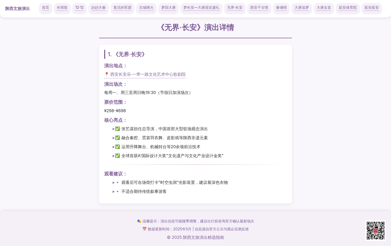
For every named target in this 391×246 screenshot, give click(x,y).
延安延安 (372, 7)
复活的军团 (122, 7)
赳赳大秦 (98, 7)
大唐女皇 (324, 7)
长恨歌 (62, 7)
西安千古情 (259, 7)
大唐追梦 (302, 7)
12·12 (79, 7)
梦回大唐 (168, 7)
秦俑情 (281, 7)
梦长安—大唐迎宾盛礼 (201, 7)
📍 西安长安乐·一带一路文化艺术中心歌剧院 (145, 74)
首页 (45, 7)
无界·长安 (235, 7)
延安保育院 (348, 7)
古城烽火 (146, 7)
